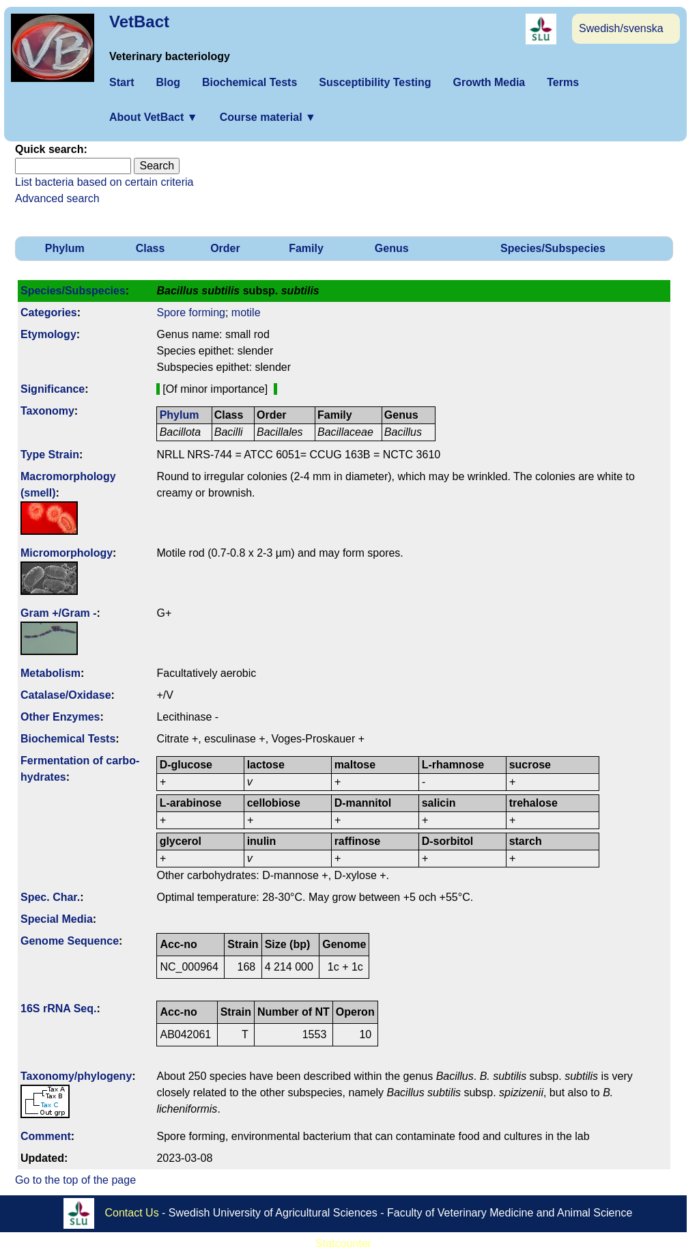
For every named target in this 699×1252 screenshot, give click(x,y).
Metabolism (50, 673)
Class (150, 248)
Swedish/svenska (621, 28)
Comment (45, 1136)
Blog (168, 82)
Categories (48, 312)
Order (225, 248)
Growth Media (489, 82)
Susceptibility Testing (375, 82)
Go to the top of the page (75, 1180)
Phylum (65, 248)
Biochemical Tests (249, 82)
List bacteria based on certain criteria (104, 182)
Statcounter (343, 1243)
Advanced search (57, 198)
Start (121, 82)
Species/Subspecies (552, 248)
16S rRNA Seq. (58, 1008)
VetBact (139, 21)
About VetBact (153, 117)
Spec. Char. (50, 897)
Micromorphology (66, 553)
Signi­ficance (52, 389)
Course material (268, 117)
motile (246, 312)
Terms (563, 82)
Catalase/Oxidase (65, 695)
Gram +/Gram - (58, 613)
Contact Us (132, 1213)
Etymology (48, 334)
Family (306, 248)
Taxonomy (47, 411)
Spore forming (190, 312)
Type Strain (49, 454)
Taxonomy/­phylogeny (76, 1076)
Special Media (56, 919)
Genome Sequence (69, 941)
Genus (392, 248)
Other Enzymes (60, 717)
